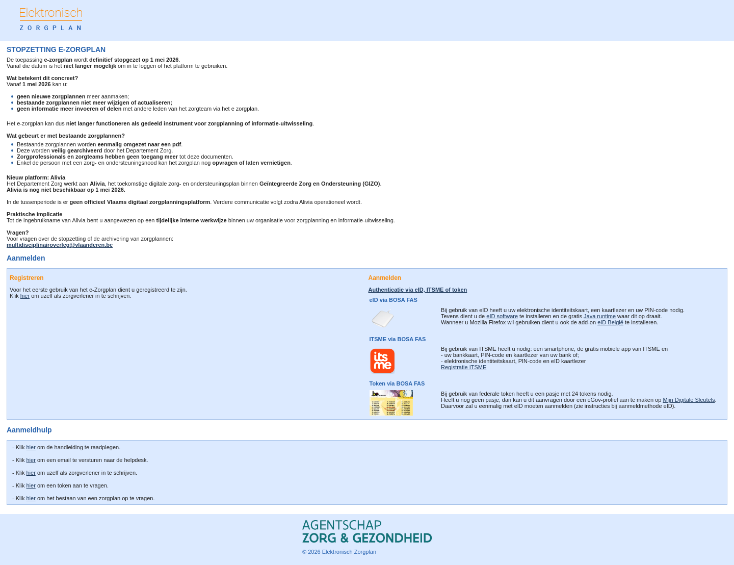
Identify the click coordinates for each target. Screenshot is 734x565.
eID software (502, 316)
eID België (610, 322)
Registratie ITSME (463, 367)
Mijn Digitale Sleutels (689, 400)
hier (25, 296)
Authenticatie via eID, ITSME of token (418, 290)
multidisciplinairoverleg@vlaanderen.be (60, 245)
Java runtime (600, 316)
